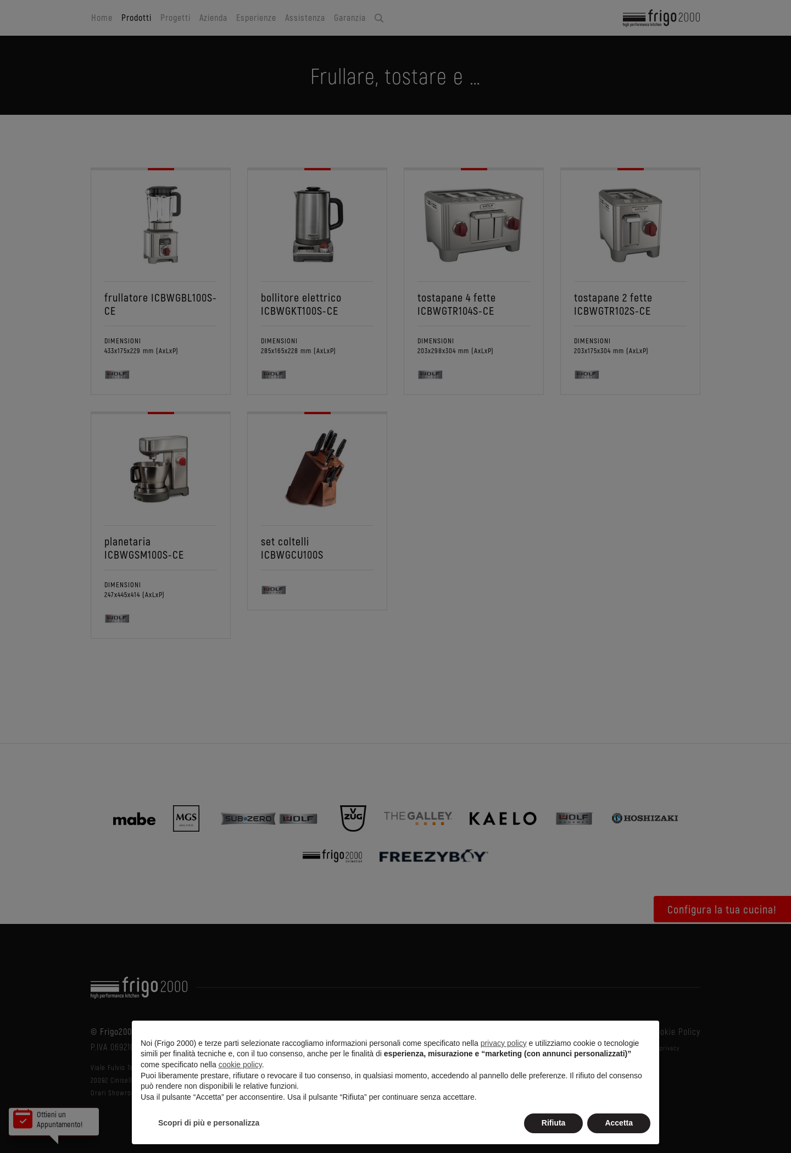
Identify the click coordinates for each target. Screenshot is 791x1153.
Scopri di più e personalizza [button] (208, 1122)
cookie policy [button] (240, 1064)
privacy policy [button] (504, 1043)
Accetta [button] (619, 1122)
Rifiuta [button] (554, 1122)
